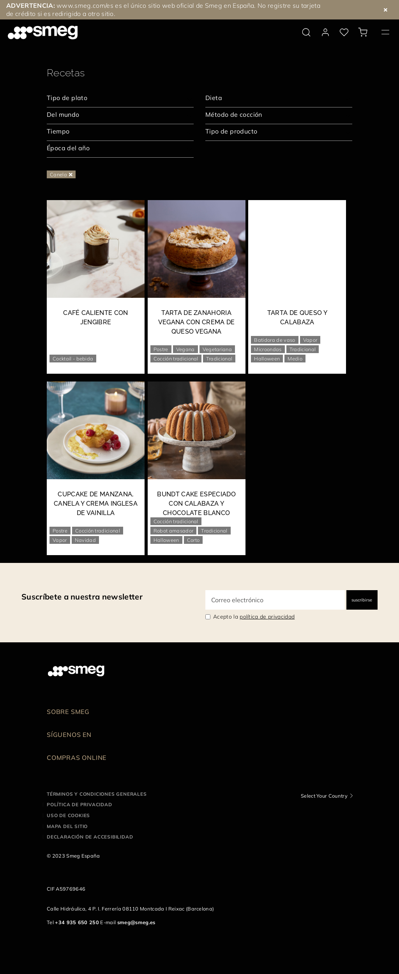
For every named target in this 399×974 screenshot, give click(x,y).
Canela (61, 174)
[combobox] (120, 98)
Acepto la (254, 616)
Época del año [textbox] (68, 148)
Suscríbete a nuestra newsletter (82, 596)
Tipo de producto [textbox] (231, 131)
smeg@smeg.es (136, 922)
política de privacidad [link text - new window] (267, 616)
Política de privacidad (79, 804)
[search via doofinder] (306, 32)
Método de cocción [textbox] (233, 114)
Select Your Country (324, 796)
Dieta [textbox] (213, 98)
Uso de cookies (68, 815)
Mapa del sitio (67, 826)
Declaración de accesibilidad (90, 837)
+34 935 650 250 (77, 922)
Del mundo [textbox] (63, 114)
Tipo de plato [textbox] (67, 98)
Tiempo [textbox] (58, 131)
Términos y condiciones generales (97, 794)
